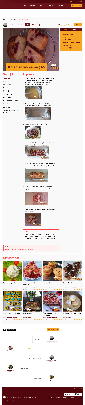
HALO (12, 400)
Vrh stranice (77, 389)
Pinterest (80, 397)
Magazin (50, 6)
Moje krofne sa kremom (72, 305)
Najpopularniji (76, 29)
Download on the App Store (68, 394)
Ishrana (32, 6)
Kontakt (34, 397)
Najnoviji (65, 29)
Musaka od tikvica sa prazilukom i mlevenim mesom (71, 42)
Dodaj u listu (77, 24)
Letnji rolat (66, 37)
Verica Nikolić (10, 350)
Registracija (72, 1)
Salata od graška (12, 275)
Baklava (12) (32, 305)
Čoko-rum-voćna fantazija (52, 305)
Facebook (50, 397)
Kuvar (24, 6)
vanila (31, 249)
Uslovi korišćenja (23, 397)
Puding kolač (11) (67, 47)
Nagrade (60, 6)
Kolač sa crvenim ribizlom (32, 275)
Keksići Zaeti (52, 275)
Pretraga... (68, 6)
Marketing (30, 397)
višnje (15, 249)
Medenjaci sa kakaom (12, 305)
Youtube (65, 397)
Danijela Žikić (51, 380)
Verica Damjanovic (17, 25)
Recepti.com (11, 5)
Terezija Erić (10, 370)
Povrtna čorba (67, 39)
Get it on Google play (77, 394)
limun (8, 249)
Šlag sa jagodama (68, 34)
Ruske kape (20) (67, 45)
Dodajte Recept (76, 5)
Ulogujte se (79, 1)
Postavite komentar (53, 329)
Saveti (41, 6)
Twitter (58, 397)
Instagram (72, 397)
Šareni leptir (72, 275)
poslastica (23, 249)
